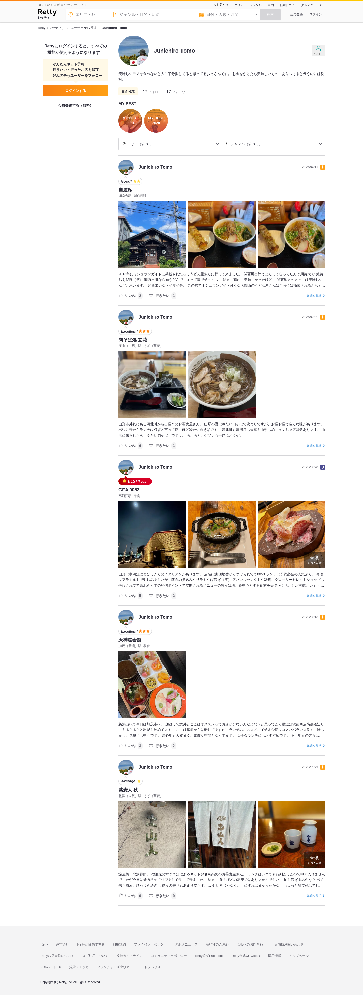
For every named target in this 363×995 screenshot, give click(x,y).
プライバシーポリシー (150, 944)
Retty (44, 944)
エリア (239, 5)
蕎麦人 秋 (128, 789)
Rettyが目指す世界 (90, 944)
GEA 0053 (128, 489)
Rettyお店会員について (57, 956)
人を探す (219, 4)
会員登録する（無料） (75, 105)
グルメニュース (311, 5)
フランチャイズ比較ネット (116, 967)
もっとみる (314, 559)
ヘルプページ (299, 956)
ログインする (75, 91)
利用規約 (119, 944)
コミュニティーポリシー (169, 956)
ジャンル (256, 5)
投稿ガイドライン (129, 956)
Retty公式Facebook (209, 956)
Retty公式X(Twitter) (246, 956)
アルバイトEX (50, 967)
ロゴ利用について (95, 956)
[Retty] (47, 13)
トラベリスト (154, 967)
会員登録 (296, 14)
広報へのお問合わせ (251, 944)
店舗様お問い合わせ (289, 944)
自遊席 (125, 189)
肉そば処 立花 (132, 339)
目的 (271, 5)
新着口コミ (287, 5)
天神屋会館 (129, 639)
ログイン (315, 14)
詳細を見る (314, 295)
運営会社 (62, 944)
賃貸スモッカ (79, 967)
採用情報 (274, 956)
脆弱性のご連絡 (217, 944)
